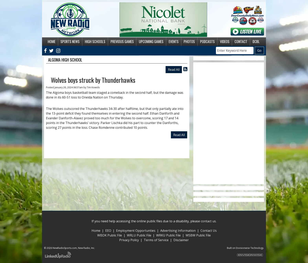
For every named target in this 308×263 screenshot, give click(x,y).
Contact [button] (241, 41)
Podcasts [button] (207, 41)
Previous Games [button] (122, 41)
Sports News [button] (70, 41)
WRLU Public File (139, 235)
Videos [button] (224, 41)
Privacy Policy (129, 240)
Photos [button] (189, 41)
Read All (174, 69)
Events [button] (174, 41)
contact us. (208, 221)
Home (96, 230)
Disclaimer (181, 240)
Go (259, 50)
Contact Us (209, 230)
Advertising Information (178, 230)
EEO (108, 230)
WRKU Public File (168, 235)
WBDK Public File (109, 235)
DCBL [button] (256, 41)
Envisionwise (243, 248)
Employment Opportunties (135, 230)
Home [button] (51, 41)
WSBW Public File (198, 235)
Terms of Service (156, 240)
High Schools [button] (95, 41)
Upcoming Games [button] (151, 41)
